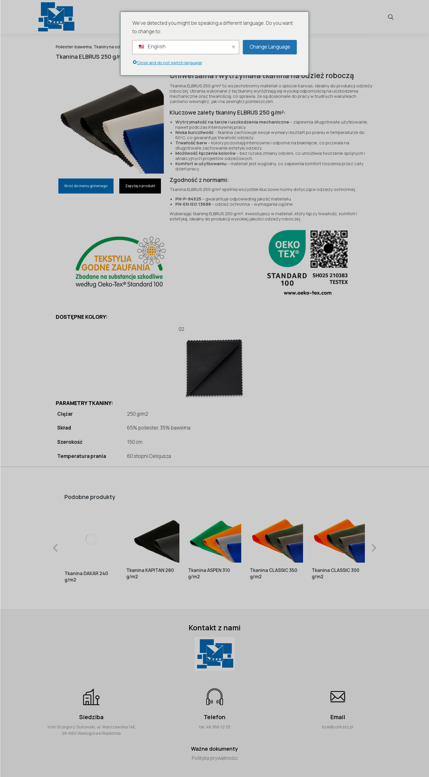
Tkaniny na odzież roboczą (119, 46)
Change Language (270, 46)
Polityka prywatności (214, 755)
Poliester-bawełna (74, 46)
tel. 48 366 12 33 (214, 724)
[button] (56, 546)
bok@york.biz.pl (337, 724)
